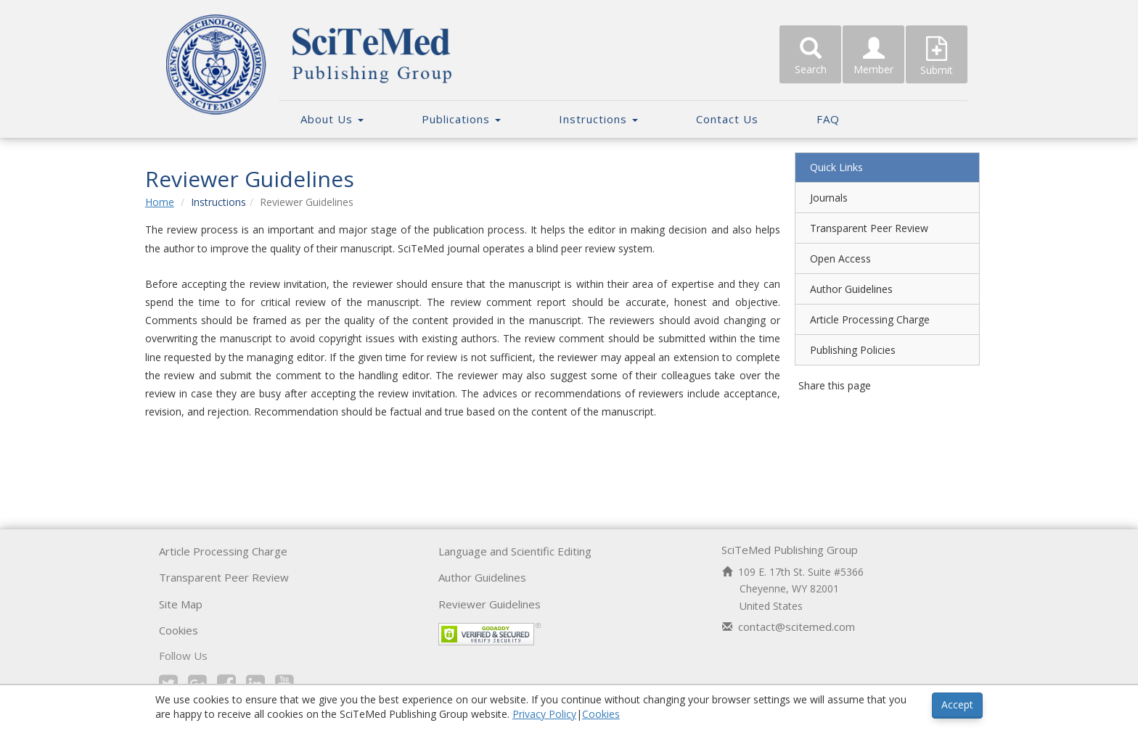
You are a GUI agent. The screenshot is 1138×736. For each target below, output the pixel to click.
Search (810, 56)
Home (174, 202)
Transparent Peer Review (861, 228)
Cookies (178, 630)
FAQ (828, 119)
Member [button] (873, 56)
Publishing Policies (845, 350)
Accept (957, 704)
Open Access (832, 258)
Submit (936, 56)
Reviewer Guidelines (489, 604)
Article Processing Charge (862, 319)
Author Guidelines (843, 289)
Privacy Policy (544, 714)
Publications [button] (461, 119)
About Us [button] (332, 119)
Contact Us (727, 119)
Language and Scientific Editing (514, 551)
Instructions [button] (598, 119)
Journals (821, 197)
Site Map (180, 604)
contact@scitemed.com (796, 626)
